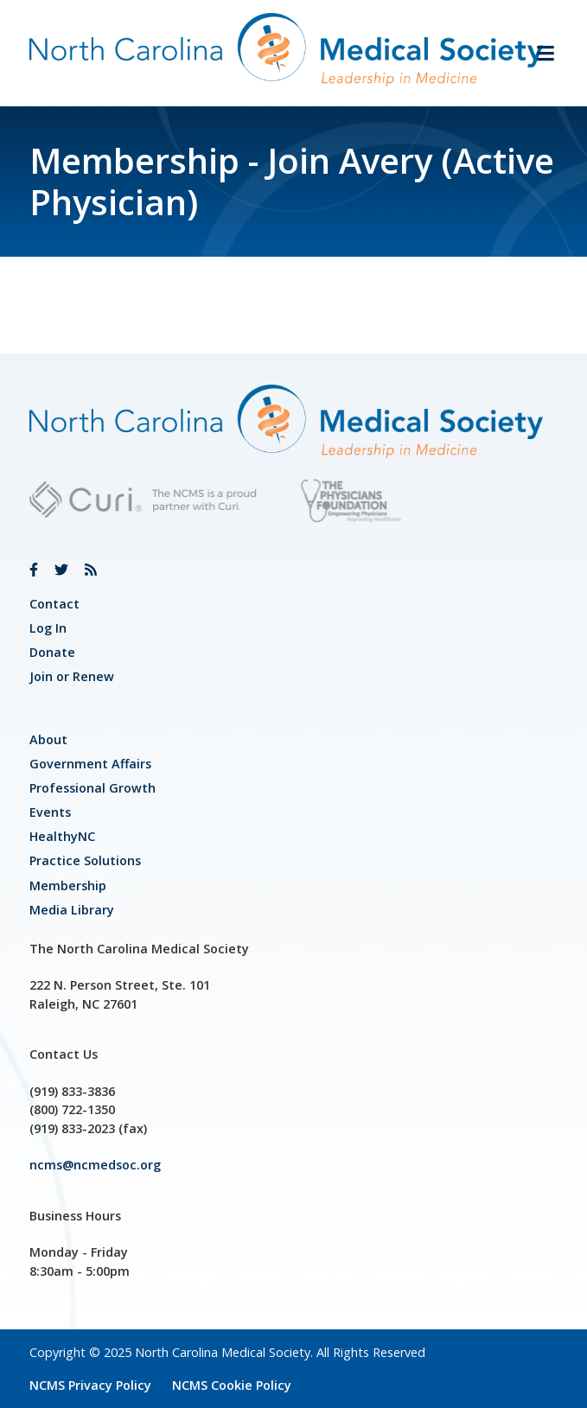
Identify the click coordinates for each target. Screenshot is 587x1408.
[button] (539, 53)
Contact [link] (54, 604)
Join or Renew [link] (71, 676)
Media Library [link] (71, 910)
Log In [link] (48, 628)
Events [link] (50, 812)
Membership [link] (67, 885)
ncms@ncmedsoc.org (95, 1164)
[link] (33, 569)
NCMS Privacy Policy (90, 1385)
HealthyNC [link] (62, 836)
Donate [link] (52, 652)
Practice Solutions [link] (85, 860)
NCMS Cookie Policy (231, 1385)
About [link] (48, 739)
